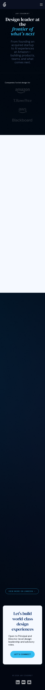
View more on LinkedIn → (22, 591)
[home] (4, 4)
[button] (41, 4)
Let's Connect (22, 654)
